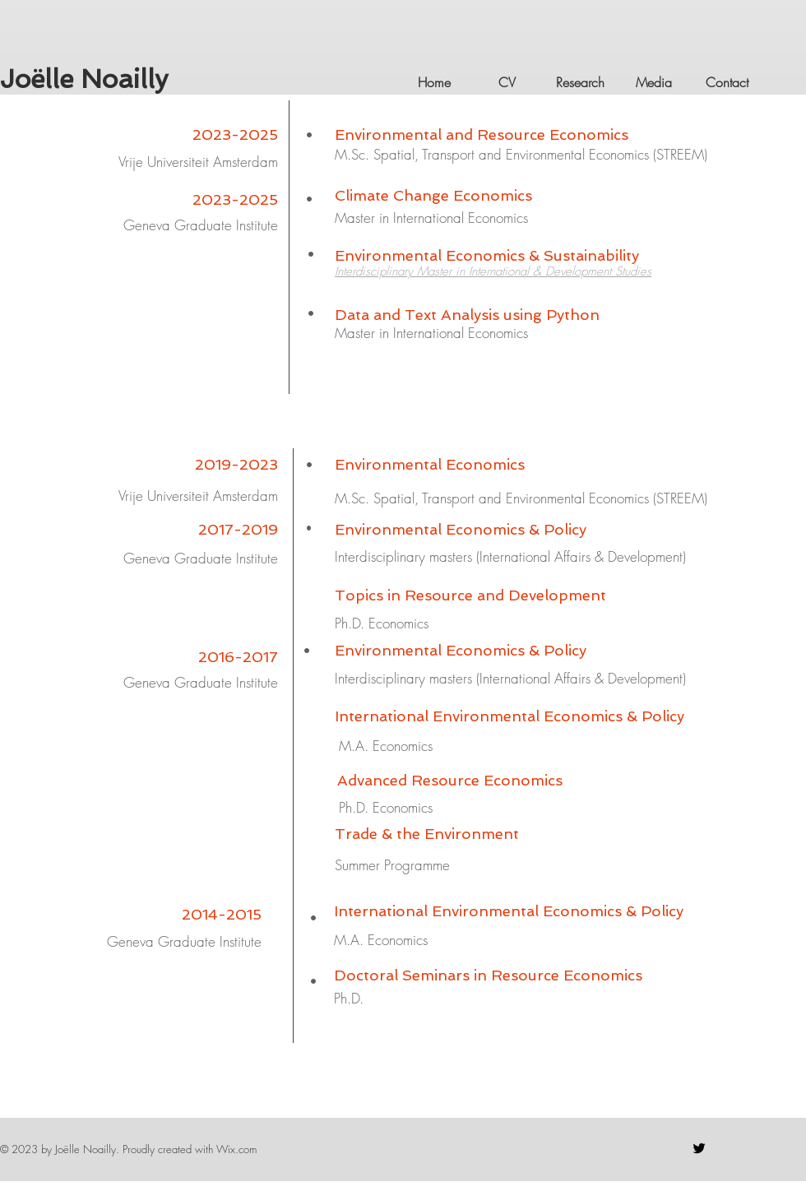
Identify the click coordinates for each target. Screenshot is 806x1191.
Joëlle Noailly (84, 79)
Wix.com (236, 1149)
